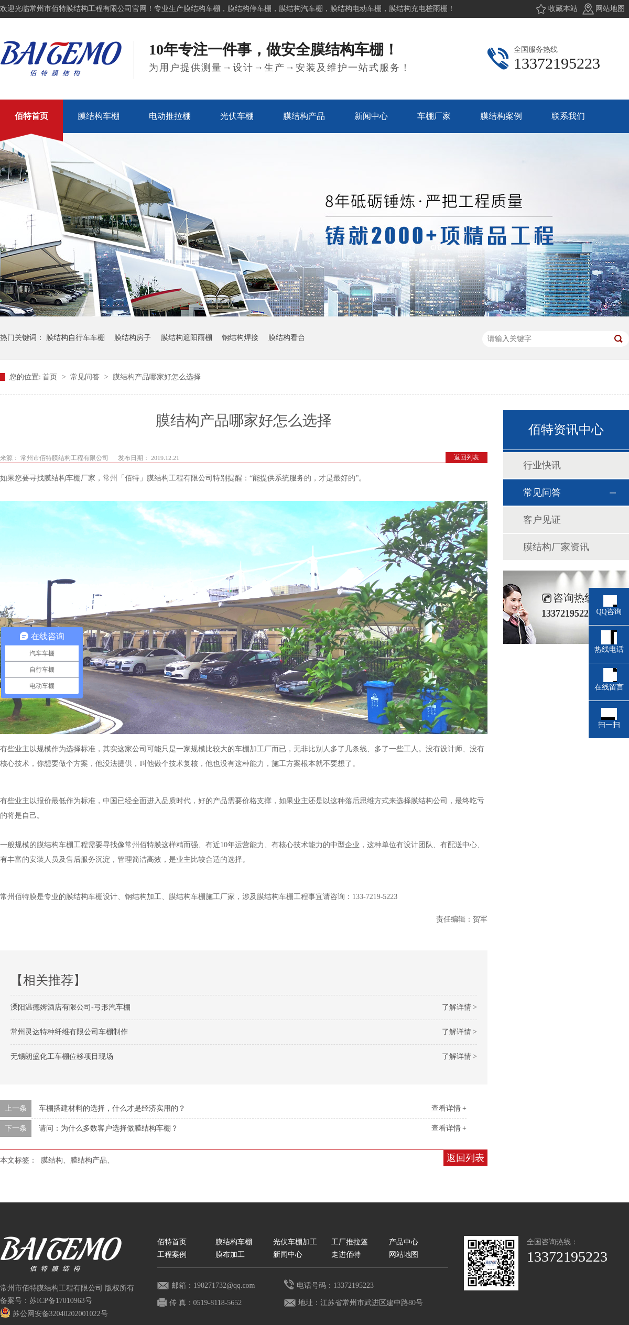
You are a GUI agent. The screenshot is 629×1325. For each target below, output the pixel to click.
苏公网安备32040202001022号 (54, 1314)
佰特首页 (172, 1242)
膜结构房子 (132, 338)
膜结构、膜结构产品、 (77, 1160)
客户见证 (542, 519)
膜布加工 (230, 1254)
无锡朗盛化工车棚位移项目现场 (61, 1056)
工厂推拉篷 (349, 1242)
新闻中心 (287, 1254)
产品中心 (403, 1242)
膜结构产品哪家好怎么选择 (157, 377)
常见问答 (86, 377)
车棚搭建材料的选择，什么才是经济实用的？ (112, 1108)
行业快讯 (542, 465)
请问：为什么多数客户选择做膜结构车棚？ (108, 1128)
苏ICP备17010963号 (60, 1301)
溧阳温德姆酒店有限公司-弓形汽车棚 (70, 1007)
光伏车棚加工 (295, 1242)
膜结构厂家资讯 (556, 547)
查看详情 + (449, 1108)
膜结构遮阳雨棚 (186, 338)
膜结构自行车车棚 (75, 338)
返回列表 (466, 457)
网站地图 (610, 9)
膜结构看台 (286, 338)
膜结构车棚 (233, 1242)
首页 (50, 377)
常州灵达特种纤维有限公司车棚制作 (69, 1032)
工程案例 (172, 1254)
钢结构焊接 (240, 338)
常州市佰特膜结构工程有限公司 (65, 458)
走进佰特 (346, 1254)
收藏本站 (563, 9)
